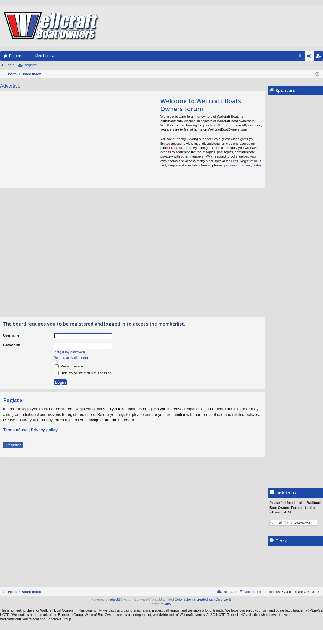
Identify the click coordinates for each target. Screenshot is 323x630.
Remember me (69, 366)
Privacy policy (44, 429)
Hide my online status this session (83, 373)
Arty (168, 604)
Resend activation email (71, 358)
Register (30, 65)
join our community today (242, 165)
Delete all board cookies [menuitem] (262, 592)
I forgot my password (69, 352)
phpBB (115, 599)
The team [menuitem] (229, 592)
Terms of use (15, 429)
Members (43, 56)
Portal (12, 74)
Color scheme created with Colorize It (203, 599)
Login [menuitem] (310, 57)
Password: (11, 345)
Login (10, 65)
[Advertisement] (57, 139)
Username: (12, 335)
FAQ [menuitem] (302, 57)
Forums (15, 56)
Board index (31, 592)
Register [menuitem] (320, 57)
